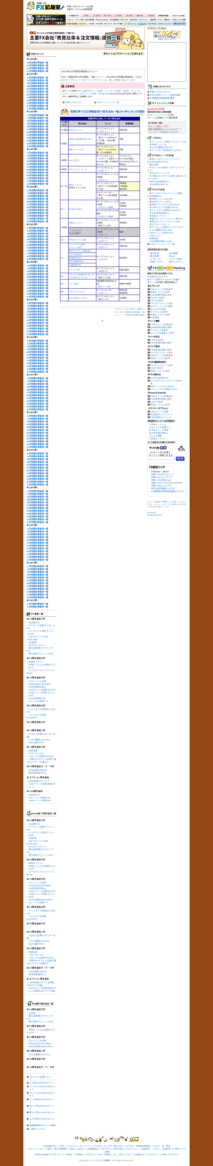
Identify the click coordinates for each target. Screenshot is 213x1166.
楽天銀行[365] (75, 258)
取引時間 (154, 256)
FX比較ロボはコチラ (157, 276)
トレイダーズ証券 (113, 91)
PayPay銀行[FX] (36, 742)
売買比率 (167, 20)
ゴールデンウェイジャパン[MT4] (166, 380)
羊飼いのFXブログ (179, 24)
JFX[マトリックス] (161, 173)
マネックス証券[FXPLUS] (41, 756)
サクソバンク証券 (37, 681)
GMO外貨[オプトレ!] (39, 781)
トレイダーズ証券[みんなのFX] (163, 132)
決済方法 (154, 253)
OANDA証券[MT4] (159, 378)
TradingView (103, 93)
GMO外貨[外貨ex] (37, 687)
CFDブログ (107, 24)
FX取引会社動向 (72, 24)
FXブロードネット (38, 645)
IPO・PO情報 (117, 24)
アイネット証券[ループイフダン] (167, 227)
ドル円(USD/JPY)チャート (42, 1083)
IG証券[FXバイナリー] (161, 414)
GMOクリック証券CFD (40, 800)
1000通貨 (173, 253)
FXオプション (143, 20)
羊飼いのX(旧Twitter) (161, 480)
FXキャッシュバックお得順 (160, 115)
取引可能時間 (90, 20)
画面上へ (141, 309)
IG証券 (32, 1013)
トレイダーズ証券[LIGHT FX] (166, 210)
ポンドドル (107, 15)
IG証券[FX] (34, 622)
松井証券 (33, 750)
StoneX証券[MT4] (37, 698)
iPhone (172, 256)
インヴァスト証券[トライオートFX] (169, 141)
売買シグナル (156, 261)
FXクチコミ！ (152, 24)
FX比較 (91, 24)
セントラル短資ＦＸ (38, 701)
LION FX (154, 300)
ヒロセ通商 (156, 435)
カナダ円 (150, 15)
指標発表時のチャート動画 (42, 1125)
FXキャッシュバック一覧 (108, 102)
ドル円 (86, 15)
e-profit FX (103, 259)
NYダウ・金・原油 (178, 15)
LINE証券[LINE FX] (158, 184)
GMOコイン (155, 235)
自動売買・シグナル (156, 20)
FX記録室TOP (73, 15)
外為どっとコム (76, 185)
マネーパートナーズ (78, 169)
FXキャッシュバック (165, 24)
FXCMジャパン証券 (77, 240)
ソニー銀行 (74, 284)
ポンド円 (129, 15)
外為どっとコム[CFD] (162, 199)
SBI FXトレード (76, 130)
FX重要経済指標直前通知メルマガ (167, 491)
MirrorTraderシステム (78, 298)
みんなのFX (74, 160)
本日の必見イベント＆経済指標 (165, 95)
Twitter (101, 164)
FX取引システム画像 (178, 20)
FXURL (132, 309)
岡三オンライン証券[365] (80, 251)
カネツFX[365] (75, 254)
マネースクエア (36, 753)
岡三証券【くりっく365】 (41, 653)
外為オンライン (36, 662)
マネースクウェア (77, 291)
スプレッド (70, 20)
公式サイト (103, 131)
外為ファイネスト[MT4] (162, 386)
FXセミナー (83, 24)
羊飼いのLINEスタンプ (162, 474)
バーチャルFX (75, 230)
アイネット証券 (158, 312)
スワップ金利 (80, 20)
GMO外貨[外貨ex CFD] (160, 241)
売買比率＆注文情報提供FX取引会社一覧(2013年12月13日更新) (107, 111)
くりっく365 (74, 270)
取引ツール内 (104, 286)
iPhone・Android (102, 20)
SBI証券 (32, 642)
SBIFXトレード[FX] (161, 201)
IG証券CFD (34, 795)
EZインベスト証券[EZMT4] (163, 389)
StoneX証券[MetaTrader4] (40, 899)
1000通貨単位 (114, 20)
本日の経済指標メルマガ (163, 488)
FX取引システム (37, 1129)
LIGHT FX (155, 297)
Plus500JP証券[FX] (160, 181)
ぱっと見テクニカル (129, 24)
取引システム (175, 261)
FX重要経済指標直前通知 (162, 98)
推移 (111, 207)
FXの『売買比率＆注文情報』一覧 (86, 39)
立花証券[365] (75, 265)
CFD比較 (99, 24)
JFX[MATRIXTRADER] (40, 684)
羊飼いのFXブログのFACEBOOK (167, 483)
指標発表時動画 (163, 15)
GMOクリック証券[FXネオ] (42, 689)
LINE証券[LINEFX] (38, 770)
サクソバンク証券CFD (39, 797)
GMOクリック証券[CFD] (161, 233)
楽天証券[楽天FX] (37, 773)
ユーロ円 (118, 15)
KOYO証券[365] (76, 261)
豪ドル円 (140, 15)
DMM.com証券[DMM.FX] (80, 139)
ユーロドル (97, 15)
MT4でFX (124, 20)
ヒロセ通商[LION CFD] (160, 230)
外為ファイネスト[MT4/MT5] (166, 204)
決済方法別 (133, 20)
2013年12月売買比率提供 (134, 315)
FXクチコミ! (153, 1154)
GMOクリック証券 (94, 91)
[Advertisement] (147, 7)
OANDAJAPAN (75, 209)
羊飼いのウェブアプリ (162, 477)
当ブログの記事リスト (40, 1077)
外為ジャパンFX (76, 149)
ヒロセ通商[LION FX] (39, 739)
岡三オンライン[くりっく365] (166, 221)
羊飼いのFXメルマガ (160, 91)
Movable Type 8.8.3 (154, 515)
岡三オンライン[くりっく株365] (167, 218)
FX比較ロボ (142, 24)
